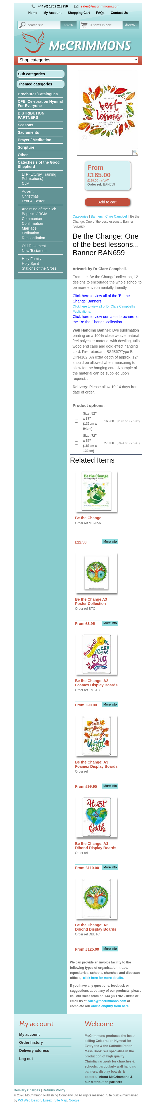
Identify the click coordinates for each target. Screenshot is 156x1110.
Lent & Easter (33, 201)
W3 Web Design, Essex (35, 1100)
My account (29, 1034)
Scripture (26, 147)
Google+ (75, 1100)
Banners (97, 216)
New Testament (35, 251)
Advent (28, 191)
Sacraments (28, 132)
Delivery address (34, 1050)
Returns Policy (54, 1090)
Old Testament (34, 246)
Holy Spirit (30, 263)
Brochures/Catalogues (38, 94)
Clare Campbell (116, 216)
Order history (31, 1042)
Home (32, 13)
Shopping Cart (79, 13)
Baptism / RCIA (35, 214)
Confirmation (32, 223)
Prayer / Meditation (34, 140)
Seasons (25, 125)
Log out (26, 1059)
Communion (32, 219)
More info (110, 542)
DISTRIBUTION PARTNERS (31, 115)
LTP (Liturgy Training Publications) (39, 176)
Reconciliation (33, 238)
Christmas (30, 196)
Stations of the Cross (39, 268)
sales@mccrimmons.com (100, 6)
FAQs (100, 13)
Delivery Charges (27, 1090)
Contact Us (119, 13)
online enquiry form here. (110, 1006)
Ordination (30, 233)
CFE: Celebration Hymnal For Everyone (40, 103)
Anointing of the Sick (39, 209)
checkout (130, 24)
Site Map (60, 1100)
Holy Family (31, 259)
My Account (52, 13)
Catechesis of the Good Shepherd (39, 164)
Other (23, 155)
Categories (80, 216)
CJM (26, 183)
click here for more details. (103, 978)
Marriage (29, 228)
